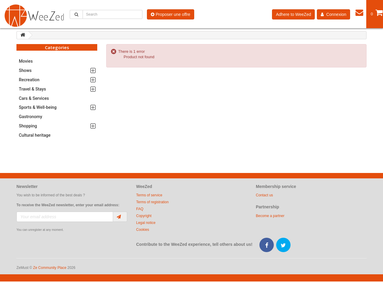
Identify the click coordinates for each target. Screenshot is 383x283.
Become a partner (270, 216)
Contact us (264, 195)
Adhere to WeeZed (293, 14)
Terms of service (149, 195)
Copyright (143, 216)
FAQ (139, 209)
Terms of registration (152, 202)
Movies (26, 61)
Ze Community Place (49, 268)
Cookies (142, 230)
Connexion (333, 14)
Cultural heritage (35, 135)
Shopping (28, 126)
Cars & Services (34, 98)
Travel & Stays (32, 89)
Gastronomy (30, 116)
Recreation (29, 79)
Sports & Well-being (38, 107)
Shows (25, 70)
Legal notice (146, 223)
